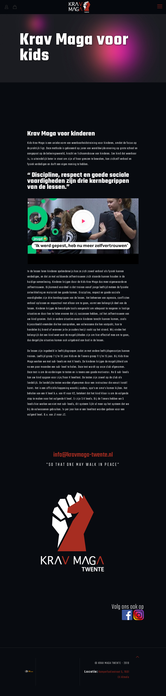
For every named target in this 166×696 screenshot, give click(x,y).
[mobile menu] (160, 7)
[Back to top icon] (137, 657)
